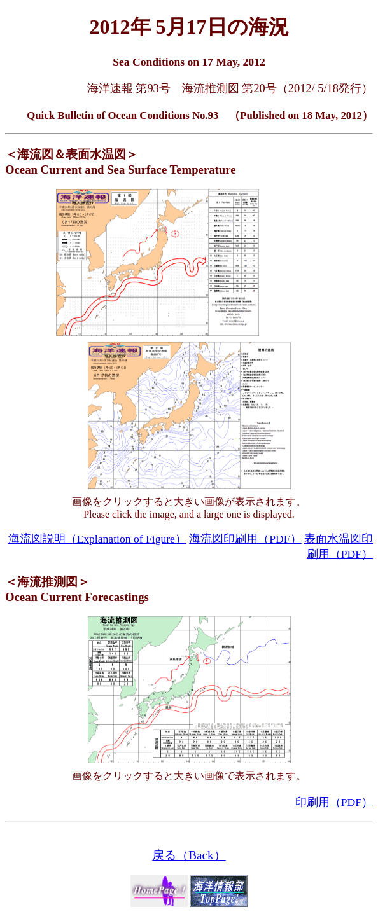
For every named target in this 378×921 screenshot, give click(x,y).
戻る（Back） (188, 855)
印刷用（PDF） (334, 802)
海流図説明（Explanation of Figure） (97, 538)
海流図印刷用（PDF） (245, 538)
